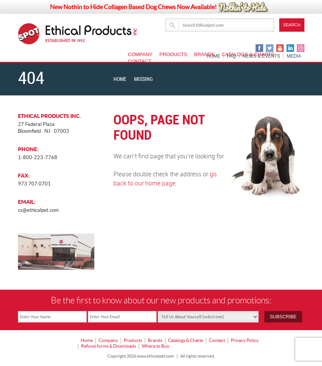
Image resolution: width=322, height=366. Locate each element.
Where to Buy (155, 345)
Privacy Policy (245, 339)
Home (119, 79)
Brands (204, 54)
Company (140, 54)
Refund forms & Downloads (108, 345)
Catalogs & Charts (248, 54)
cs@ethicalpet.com (38, 210)
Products (173, 54)
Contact (140, 61)
